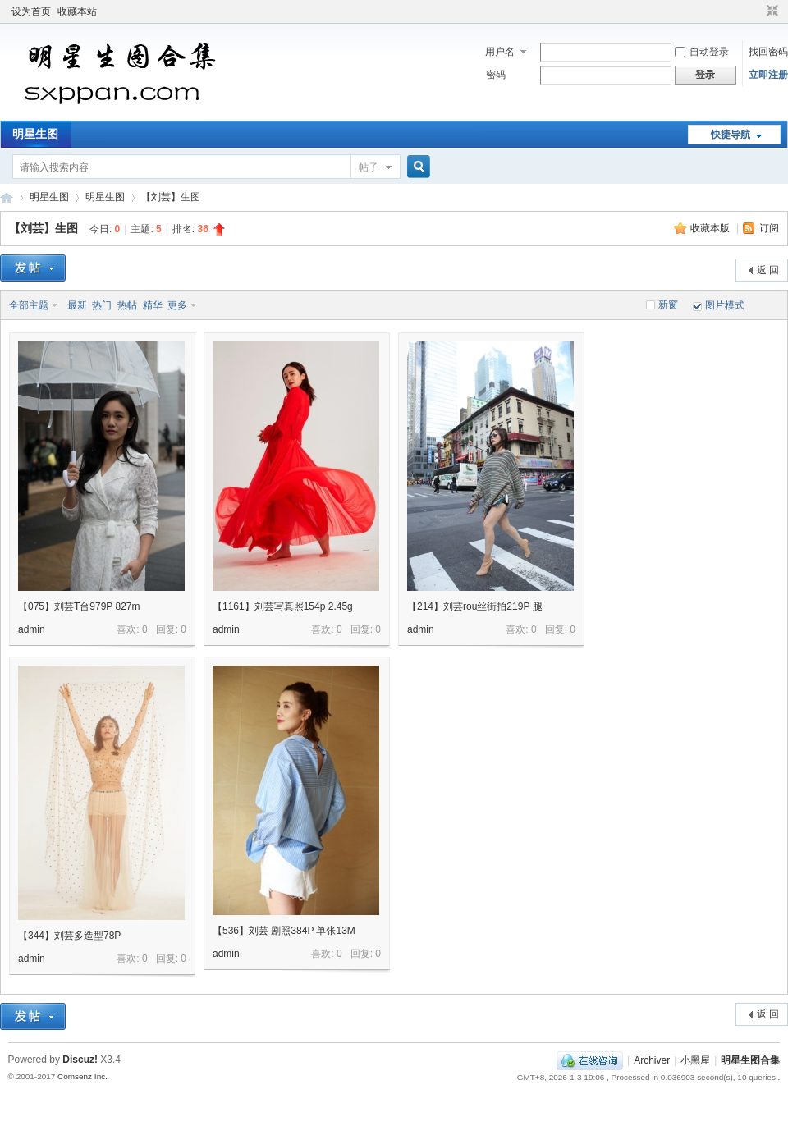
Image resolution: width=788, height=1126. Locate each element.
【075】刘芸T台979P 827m (79, 606)
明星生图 (35, 133)
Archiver (652, 1060)
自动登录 (702, 51)
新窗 (668, 304)
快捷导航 (730, 134)
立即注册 (768, 74)
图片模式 (724, 305)
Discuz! (80, 1059)
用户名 (500, 51)
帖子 (368, 167)
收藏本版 (711, 228)
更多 (177, 305)
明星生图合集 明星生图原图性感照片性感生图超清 (6, 197)
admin (31, 629)
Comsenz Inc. (82, 1076)
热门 (102, 305)
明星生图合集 (750, 1060)
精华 (153, 305)
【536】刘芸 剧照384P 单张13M (284, 930)
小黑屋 (695, 1060)
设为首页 (31, 11)
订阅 (769, 228)
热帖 (127, 305)
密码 (496, 74)
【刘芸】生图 (170, 197)
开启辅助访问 (757, 11)
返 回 (768, 270)
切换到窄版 (770, 11)
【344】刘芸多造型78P (69, 935)
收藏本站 (77, 11)
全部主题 (28, 305)
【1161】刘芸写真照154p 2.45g (283, 606)
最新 (77, 305)
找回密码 (768, 51)
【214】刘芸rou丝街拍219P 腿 (475, 606)
